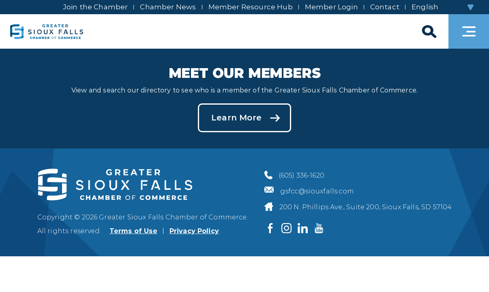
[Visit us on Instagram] (287, 228)
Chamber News (168, 7)
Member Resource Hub (250, 7)
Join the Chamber (95, 7)
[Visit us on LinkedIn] (303, 228)
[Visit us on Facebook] (270, 228)
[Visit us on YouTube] (319, 228)
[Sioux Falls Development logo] (46, 31)
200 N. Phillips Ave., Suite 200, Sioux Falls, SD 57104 (365, 207)
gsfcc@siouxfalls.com (317, 191)
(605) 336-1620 (301, 175)
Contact (384, 7)
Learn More (236, 117)
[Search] (428, 31)
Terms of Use (133, 231)
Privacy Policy (194, 231)
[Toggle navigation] (468, 31)
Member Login (331, 7)
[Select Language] (442, 7)
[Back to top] (469, 272)
